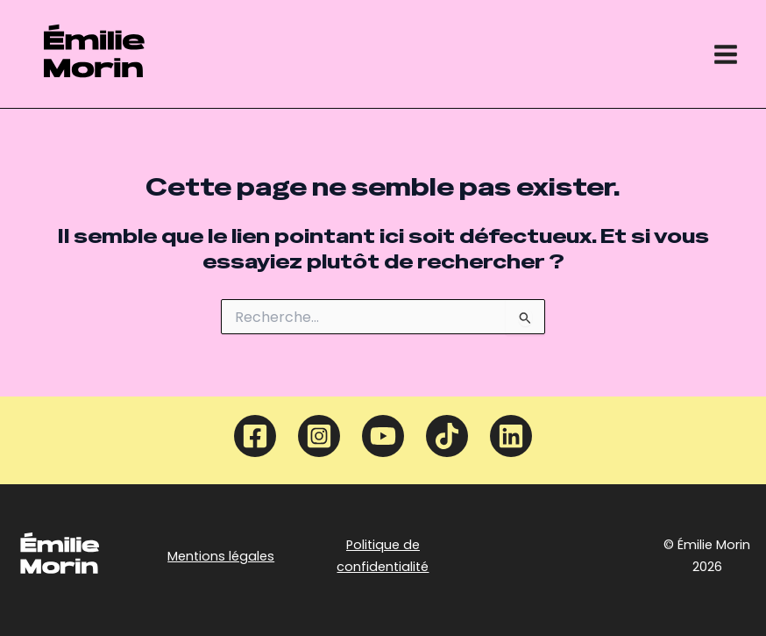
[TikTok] (447, 436)
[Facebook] (255, 436)
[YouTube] (383, 436)
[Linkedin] (511, 436)
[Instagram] (319, 436)
